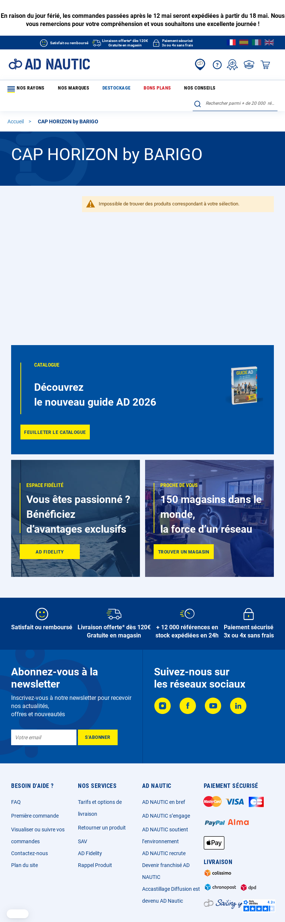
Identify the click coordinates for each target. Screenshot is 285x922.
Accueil (16, 108)
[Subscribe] (98, 737)
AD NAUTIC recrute (164, 853)
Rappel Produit (95, 865)
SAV (82, 841)
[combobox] (235, 88)
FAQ (16, 802)
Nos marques (64, 89)
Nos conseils (161, 89)
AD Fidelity (90, 853)
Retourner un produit (102, 828)
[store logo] (49, 64)
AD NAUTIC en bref (163, 802)
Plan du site (24, 865)
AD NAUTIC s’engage (166, 816)
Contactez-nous (29, 853)
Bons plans (129, 89)
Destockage (97, 89)
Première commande (35, 816)
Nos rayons (25, 89)
